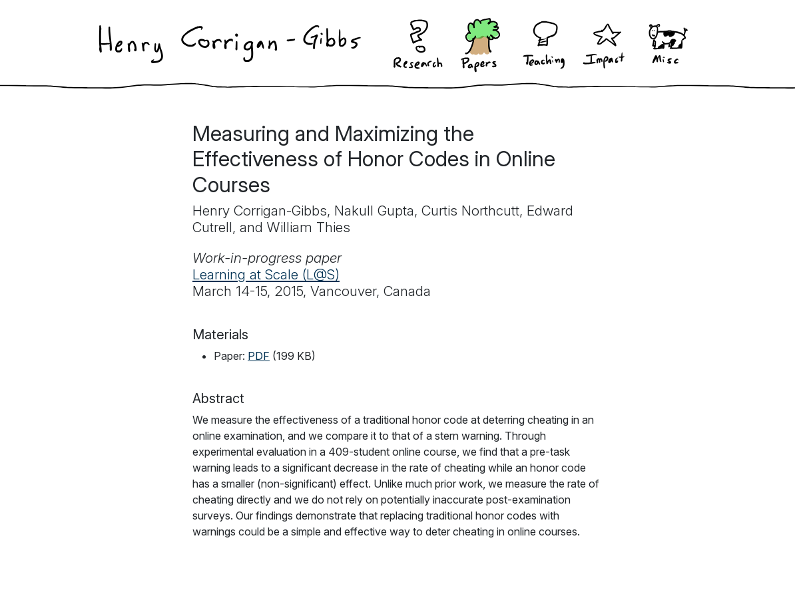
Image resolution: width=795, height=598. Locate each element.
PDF (259, 356)
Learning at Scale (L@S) (266, 274)
